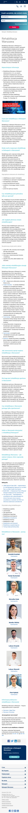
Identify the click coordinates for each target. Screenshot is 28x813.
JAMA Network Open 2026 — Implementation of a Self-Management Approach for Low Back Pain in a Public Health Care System (14, 487)
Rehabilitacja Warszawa (12, 31)
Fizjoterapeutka (14, 601)
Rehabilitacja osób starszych (10, 523)
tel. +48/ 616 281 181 (6, 796)
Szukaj (14, 27)
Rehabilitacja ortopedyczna (10, 518)
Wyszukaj (14, 757)
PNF (4, 281)
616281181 (18, 6)
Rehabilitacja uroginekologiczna (11, 525)
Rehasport (4, 31)
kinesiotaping (6, 317)
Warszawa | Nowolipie (8, 712)
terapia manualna (7, 284)
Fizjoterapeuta (14, 556)
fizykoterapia (6, 333)
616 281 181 (15, 733)
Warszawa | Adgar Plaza (9, 710)
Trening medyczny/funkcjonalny (11, 527)
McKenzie (5, 338)
